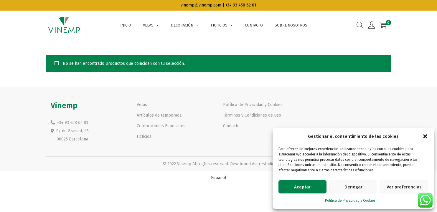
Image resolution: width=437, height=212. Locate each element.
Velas (151, 25)
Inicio (125, 25)
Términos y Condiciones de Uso (252, 115)
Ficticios (222, 25)
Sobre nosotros (291, 25)
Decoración (185, 25)
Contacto (254, 25)
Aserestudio (263, 163)
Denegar (353, 187)
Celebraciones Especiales (161, 125)
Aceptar (302, 187)
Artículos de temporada (159, 115)
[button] (425, 136)
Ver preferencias (404, 187)
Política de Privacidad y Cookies (350, 200)
